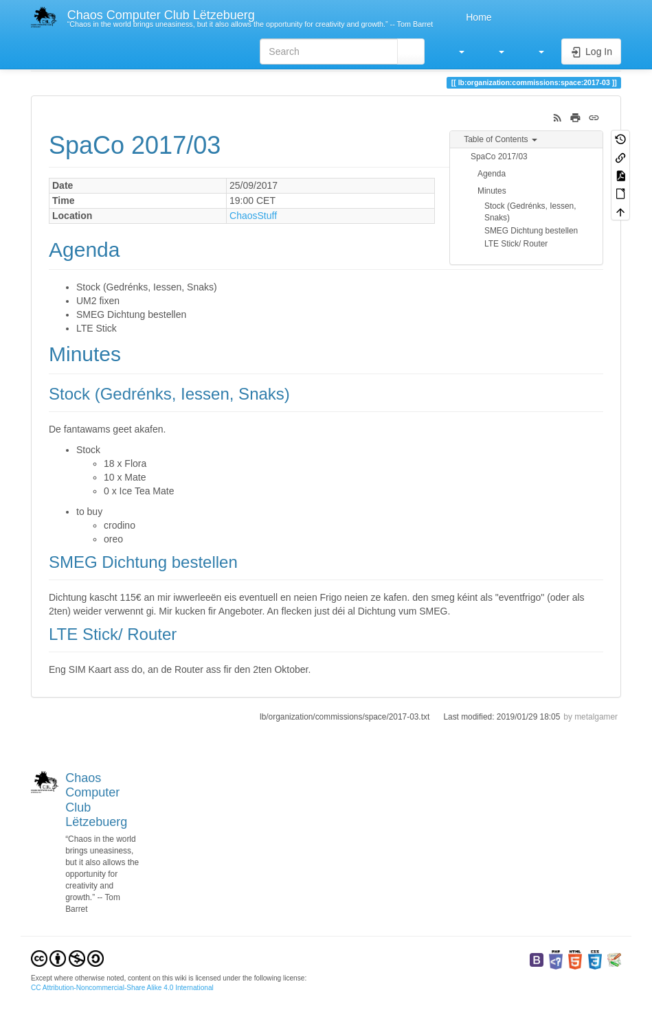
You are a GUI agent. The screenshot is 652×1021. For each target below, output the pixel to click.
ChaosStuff (253, 215)
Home (477, 17)
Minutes (491, 191)
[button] (455, 51)
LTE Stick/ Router (516, 244)
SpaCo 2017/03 (499, 156)
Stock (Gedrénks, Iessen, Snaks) (530, 211)
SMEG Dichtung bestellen (531, 231)
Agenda (491, 174)
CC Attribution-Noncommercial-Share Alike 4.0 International (122, 987)
